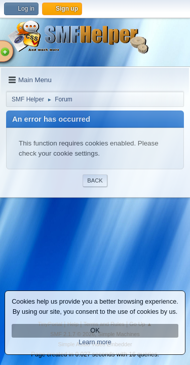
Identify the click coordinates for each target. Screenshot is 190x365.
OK (94, 330)
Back (94, 180)
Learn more (95, 342)
